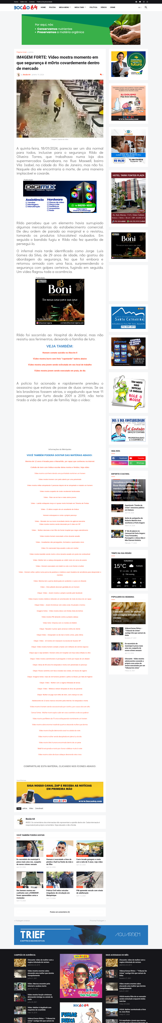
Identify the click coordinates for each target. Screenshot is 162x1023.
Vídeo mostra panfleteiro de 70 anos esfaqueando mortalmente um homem (60, 718)
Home (16, 2)
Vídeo (31, 808)
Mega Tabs (79, 7)
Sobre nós (23, 2)
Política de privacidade (44, 2)
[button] (140, 7)
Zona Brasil (39, 808)
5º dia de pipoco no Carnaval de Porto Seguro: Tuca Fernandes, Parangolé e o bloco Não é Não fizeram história (135, 535)
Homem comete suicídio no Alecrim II (59, 353)
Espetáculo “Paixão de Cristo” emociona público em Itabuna (134, 507)
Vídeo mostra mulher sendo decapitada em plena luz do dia (60, 736)
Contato (32, 2)
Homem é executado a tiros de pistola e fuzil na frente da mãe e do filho (59, 861)
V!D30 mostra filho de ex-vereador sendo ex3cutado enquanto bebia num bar (132, 999)
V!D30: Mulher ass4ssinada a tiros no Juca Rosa (132, 1010)
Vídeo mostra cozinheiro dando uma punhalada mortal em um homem (60, 473)
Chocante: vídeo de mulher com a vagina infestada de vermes (41, 961)
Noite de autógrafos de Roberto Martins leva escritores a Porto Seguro (135, 520)
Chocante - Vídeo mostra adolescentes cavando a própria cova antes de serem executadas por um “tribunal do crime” (135, 663)
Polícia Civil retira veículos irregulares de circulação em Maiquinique (58, 893)
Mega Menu (64, 7)
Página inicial (22, 52)
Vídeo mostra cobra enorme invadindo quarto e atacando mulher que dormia (60, 724)
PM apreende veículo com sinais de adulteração (89, 891)
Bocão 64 (30, 819)
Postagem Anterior (23, 921)
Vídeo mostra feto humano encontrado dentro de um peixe (60, 742)
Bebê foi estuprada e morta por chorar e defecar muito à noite (60, 748)
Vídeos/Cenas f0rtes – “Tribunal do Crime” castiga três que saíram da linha (135, 631)
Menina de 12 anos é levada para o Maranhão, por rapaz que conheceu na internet (59, 461)
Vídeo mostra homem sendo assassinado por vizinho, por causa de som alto (60, 706)
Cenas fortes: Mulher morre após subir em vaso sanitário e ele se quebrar (60, 712)
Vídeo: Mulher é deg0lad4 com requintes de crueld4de (39, 1009)
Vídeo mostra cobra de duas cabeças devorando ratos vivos (60, 754)
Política (93, 7)
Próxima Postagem (97, 921)
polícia (31, 52)
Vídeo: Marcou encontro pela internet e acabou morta (39, 985)
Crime (112, 7)
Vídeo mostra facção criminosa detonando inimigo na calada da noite (40, 997)
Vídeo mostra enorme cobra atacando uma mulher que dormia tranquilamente (41, 973)
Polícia (52, 7)
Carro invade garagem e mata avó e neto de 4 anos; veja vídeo (89, 860)
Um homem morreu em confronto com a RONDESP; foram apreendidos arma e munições (28, 894)
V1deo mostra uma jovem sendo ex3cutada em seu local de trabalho (60, 365)
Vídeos (104, 7)
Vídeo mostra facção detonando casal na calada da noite (60, 730)
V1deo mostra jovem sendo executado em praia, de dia (59, 371)
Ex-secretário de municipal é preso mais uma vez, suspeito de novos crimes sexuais (29, 861)
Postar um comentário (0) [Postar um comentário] (60, 912)
